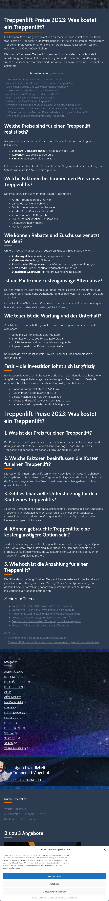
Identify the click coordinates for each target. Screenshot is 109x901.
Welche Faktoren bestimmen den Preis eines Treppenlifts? (39, 83)
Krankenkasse (14, 712)
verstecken (57, 73)
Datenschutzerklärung (57, 898)
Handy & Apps (13, 702)
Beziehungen (13, 687)
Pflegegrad (12, 727)
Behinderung (13, 676)
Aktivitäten (12, 671)
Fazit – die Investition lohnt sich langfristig (30, 97)
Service (12, 633)
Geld (7, 692)
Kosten (9, 707)
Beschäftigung (15, 681)
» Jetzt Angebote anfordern (25, 779)
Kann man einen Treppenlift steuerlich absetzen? (38, 637)
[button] (104, 849)
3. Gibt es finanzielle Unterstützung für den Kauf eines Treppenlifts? (44, 108)
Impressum (72, 898)
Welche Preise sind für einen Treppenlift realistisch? (36, 79)
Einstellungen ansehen (54, 891)
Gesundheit (12, 697)
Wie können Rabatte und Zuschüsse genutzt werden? (37, 86)
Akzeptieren (54, 876)
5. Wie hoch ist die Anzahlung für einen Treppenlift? (35, 115)
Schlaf (9, 733)
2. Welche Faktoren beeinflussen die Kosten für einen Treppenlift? (44, 104)
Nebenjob (11, 717)
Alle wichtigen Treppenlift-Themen (25, 813)
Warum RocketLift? (16, 808)
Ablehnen (54, 884)
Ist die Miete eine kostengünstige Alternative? (32, 90)
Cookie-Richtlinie (39, 898)
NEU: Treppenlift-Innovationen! (23, 819)
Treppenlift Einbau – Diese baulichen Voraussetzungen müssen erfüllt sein (53, 642)
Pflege (9, 722)
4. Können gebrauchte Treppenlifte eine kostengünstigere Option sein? (46, 112)
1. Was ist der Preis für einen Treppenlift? (29, 101)
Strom (8, 743)
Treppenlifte (13, 748)
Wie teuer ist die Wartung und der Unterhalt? (32, 94)
